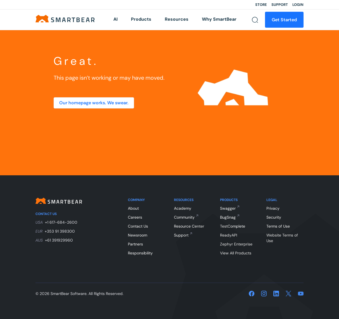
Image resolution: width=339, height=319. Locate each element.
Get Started (284, 20)
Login (298, 4)
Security (273, 217)
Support (279, 4)
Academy (182, 208)
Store (261, 4)
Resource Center (189, 226)
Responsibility (140, 253)
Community (184, 217)
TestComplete (232, 226)
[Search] (255, 19)
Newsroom (137, 235)
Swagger (228, 208)
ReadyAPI (228, 235)
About (133, 208)
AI (115, 19)
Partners (135, 244)
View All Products (235, 253)
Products (141, 19)
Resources (176, 19)
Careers (135, 217)
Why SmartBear (219, 19)
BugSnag (228, 217)
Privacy (273, 208)
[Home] (66, 18)
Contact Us (138, 226)
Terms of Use (278, 226)
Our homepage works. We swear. (93, 103)
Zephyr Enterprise (236, 244)
